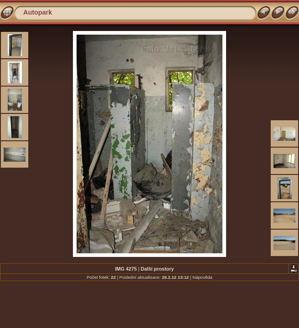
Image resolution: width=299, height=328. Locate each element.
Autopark (37, 12)
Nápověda (202, 277)
